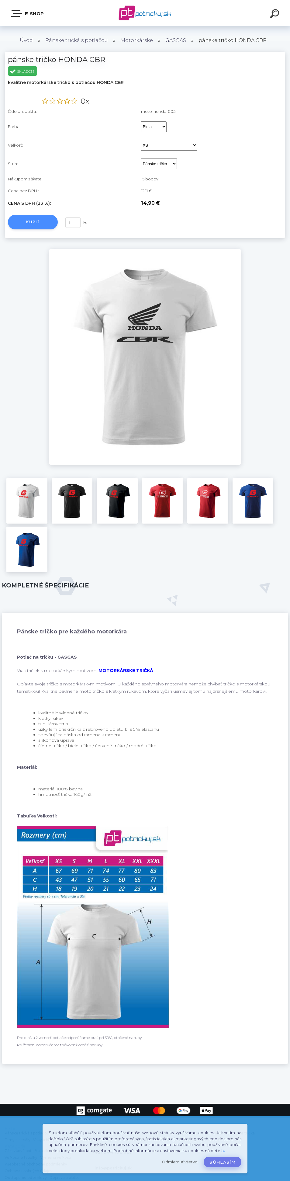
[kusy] (73, 222)
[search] (275, 15)
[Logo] (145, 13)
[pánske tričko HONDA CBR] (145, 251)
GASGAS (175, 40)
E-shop (28, 13)
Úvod (26, 40)
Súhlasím (222, 1162)
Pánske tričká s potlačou (76, 40)
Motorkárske (136, 40)
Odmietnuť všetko (180, 1162)
